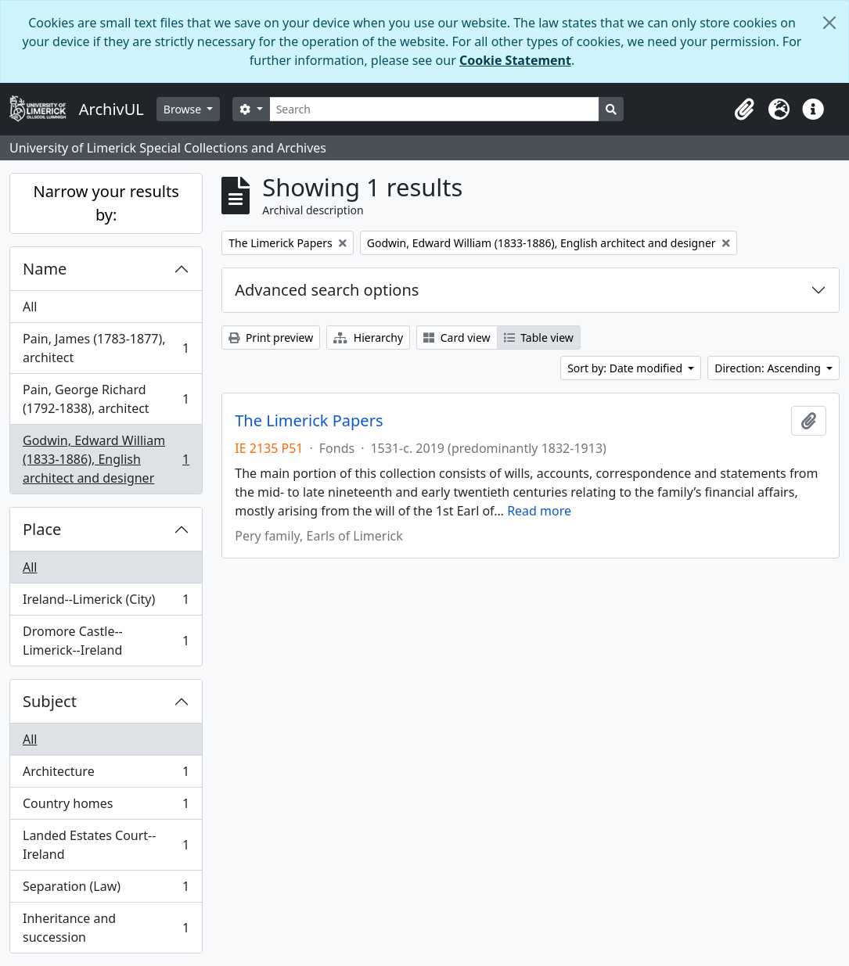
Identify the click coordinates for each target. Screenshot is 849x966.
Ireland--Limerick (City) (105, 603)
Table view (539, 337)
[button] (744, 109)
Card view (456, 337)
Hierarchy (368, 337)
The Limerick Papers (309, 420)
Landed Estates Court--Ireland (105, 845)
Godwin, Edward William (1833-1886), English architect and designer (105, 459)
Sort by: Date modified (626, 368)
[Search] (434, 109)
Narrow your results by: (105, 203)
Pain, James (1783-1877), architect (105, 348)
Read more (539, 510)
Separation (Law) (105, 890)
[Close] (829, 23)
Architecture (105, 775)
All (30, 306)
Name (45, 268)
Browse (184, 109)
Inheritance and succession (105, 928)
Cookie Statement (515, 60)
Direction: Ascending (768, 368)
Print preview (270, 337)
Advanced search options (327, 289)
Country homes (105, 807)
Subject (50, 701)
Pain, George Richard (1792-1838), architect (105, 399)
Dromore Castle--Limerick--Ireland (105, 641)
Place (42, 529)
